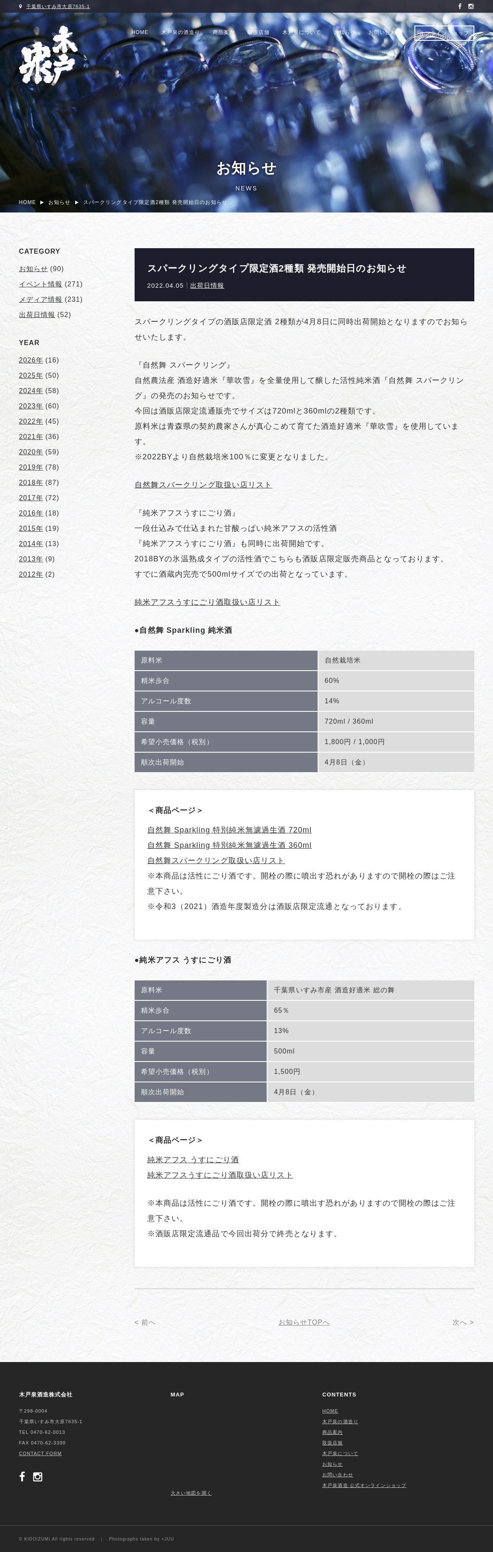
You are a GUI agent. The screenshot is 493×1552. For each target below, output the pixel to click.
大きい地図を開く (191, 1492)
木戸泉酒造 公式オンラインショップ (364, 1485)
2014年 (31, 543)
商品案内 (224, 32)
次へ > (463, 1322)
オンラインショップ (444, 33)
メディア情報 (41, 299)
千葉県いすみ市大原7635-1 (58, 6)
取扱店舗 (259, 32)
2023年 (31, 406)
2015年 (31, 528)
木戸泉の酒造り (180, 32)
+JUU (167, 1539)
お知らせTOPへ (304, 1322)
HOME (140, 32)
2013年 (31, 559)
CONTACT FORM (40, 1453)
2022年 (31, 421)
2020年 (31, 452)
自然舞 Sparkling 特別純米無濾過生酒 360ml (229, 845)
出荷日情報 (207, 285)
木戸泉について (301, 32)
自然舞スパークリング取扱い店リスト (204, 485)
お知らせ (345, 32)
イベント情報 (41, 284)
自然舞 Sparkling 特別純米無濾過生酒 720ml (229, 830)
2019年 (31, 467)
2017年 (31, 497)
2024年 (31, 390)
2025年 (31, 375)
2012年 (31, 574)
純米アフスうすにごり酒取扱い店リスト (208, 602)
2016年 (31, 513)
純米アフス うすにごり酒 (193, 1160)
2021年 (31, 436)
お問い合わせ (385, 32)
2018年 (31, 482)
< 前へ (145, 1322)
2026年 (31, 360)
